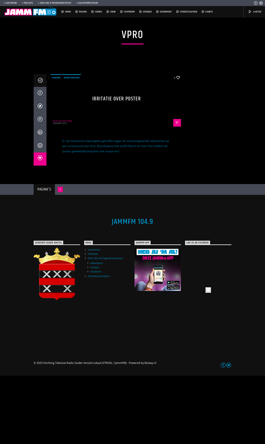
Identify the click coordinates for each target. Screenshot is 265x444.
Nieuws (83, 12)
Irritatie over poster (116, 167)
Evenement (166, 12)
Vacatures (96, 339)
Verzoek (147, 12)
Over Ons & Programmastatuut (54, 3)
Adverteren (96, 331)
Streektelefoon (188, 12)
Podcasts (27, 3)
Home (68, 12)
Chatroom (129, 12)
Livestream (10, 3)
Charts (209, 12)
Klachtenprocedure (87, 3)
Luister (254, 12)
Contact (94, 335)
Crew (113, 12)
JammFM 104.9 (132, 290)
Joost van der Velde (62, 189)
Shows (98, 12)
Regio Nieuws (72, 145)
